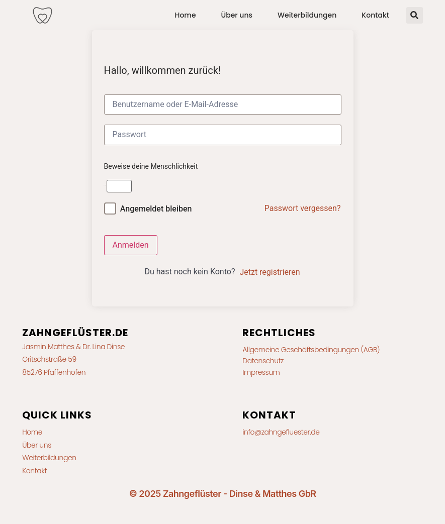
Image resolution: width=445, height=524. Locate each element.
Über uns (236, 15)
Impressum (261, 372)
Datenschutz (263, 361)
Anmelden (131, 245)
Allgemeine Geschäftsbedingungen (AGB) (311, 350)
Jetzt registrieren (269, 272)
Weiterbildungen (307, 15)
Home (185, 15)
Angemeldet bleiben (156, 209)
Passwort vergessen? (302, 208)
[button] (414, 15)
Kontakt (375, 15)
